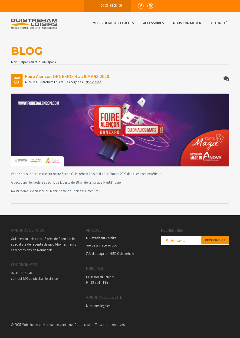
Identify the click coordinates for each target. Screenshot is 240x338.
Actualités (219, 23)
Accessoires (153, 23)
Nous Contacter (187, 23)
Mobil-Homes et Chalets (113, 23)
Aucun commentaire (226, 78)
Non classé (93, 82)
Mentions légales (98, 306)
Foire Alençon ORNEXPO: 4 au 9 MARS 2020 (67, 76)
